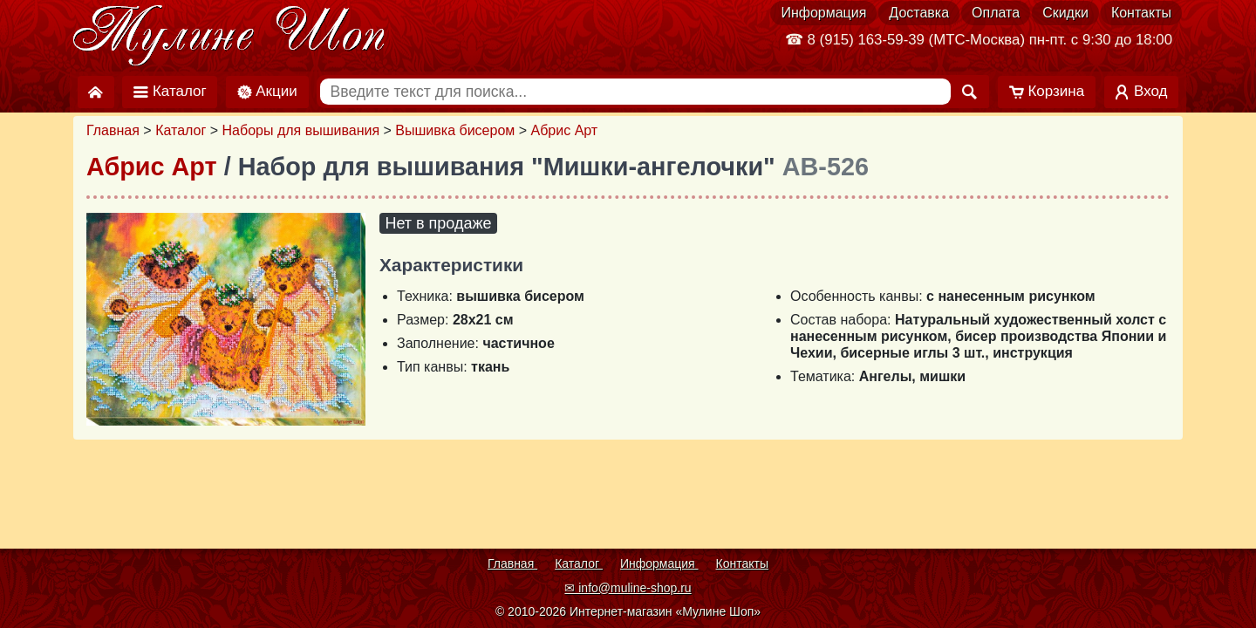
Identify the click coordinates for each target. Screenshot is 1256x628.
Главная (113, 130)
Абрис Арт (564, 130)
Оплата (996, 12)
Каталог (180, 130)
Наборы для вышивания (301, 130)
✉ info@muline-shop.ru (627, 588)
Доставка (919, 12)
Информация (823, 12)
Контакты (1141, 12)
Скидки (1065, 12)
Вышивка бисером (455, 130)
